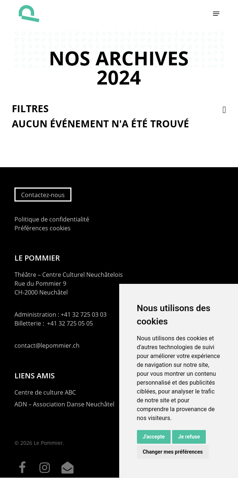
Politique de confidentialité (51, 219)
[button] (216, 13)
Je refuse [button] (189, 437)
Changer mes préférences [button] (173, 452)
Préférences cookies (42, 228)
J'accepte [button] (154, 437)
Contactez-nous (43, 195)
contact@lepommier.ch (47, 345)
